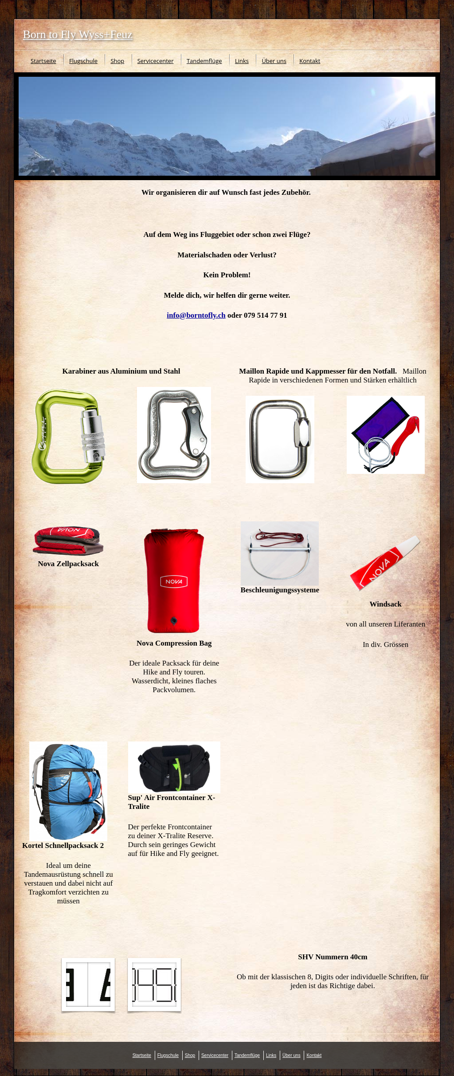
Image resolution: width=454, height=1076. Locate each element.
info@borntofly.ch (196, 315)
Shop (117, 61)
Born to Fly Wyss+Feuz (78, 34)
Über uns (274, 61)
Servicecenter (155, 61)
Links (242, 61)
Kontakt (309, 61)
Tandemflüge (204, 61)
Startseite (43, 61)
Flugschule (83, 61)
